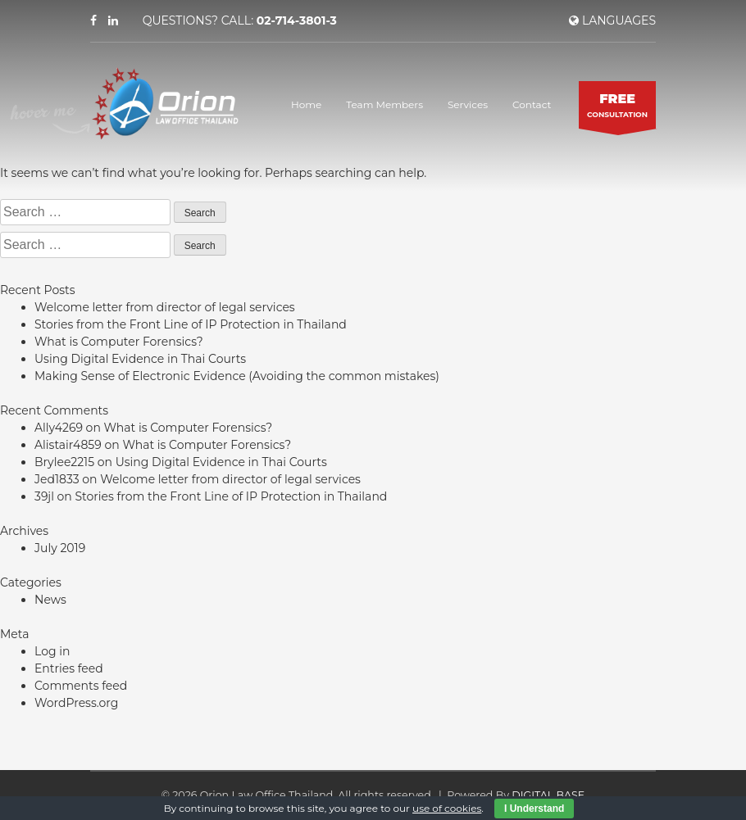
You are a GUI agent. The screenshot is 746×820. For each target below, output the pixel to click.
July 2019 (59, 548)
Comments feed (80, 685)
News (50, 599)
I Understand (534, 808)
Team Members (384, 104)
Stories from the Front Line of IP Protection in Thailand (190, 324)
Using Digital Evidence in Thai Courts (140, 358)
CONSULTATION (617, 104)
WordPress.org (76, 702)
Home (306, 104)
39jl (44, 496)
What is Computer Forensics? (118, 341)
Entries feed (68, 668)
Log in (52, 651)
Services (468, 104)
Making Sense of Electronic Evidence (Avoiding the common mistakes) (236, 376)
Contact (531, 104)
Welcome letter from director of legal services (164, 307)
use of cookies (446, 808)
